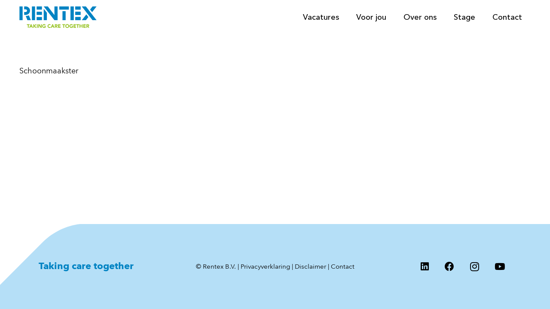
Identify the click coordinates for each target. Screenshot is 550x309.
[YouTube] (499, 266)
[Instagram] (474, 266)
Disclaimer (310, 266)
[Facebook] (449, 266)
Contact (342, 266)
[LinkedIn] (424, 266)
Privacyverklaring (265, 266)
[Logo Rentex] (58, 17)
